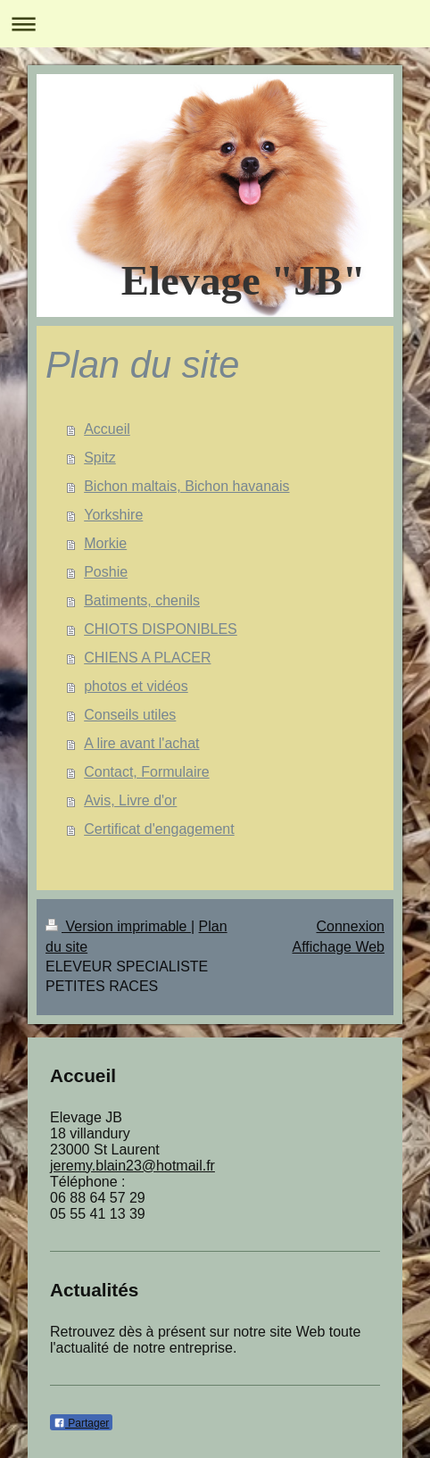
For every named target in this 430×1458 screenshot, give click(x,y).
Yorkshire (113, 514)
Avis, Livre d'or (130, 800)
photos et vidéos (136, 686)
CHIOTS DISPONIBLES (160, 629)
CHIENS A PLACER (147, 657)
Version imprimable (118, 926)
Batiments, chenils (142, 600)
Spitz (100, 457)
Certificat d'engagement (159, 829)
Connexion (351, 926)
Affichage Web (339, 946)
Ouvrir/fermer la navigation (215, 23)
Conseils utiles (130, 714)
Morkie (105, 543)
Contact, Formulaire (147, 771)
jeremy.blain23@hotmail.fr (132, 1165)
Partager (81, 1423)
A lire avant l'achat (141, 743)
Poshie (106, 571)
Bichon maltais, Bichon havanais (186, 486)
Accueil (107, 429)
